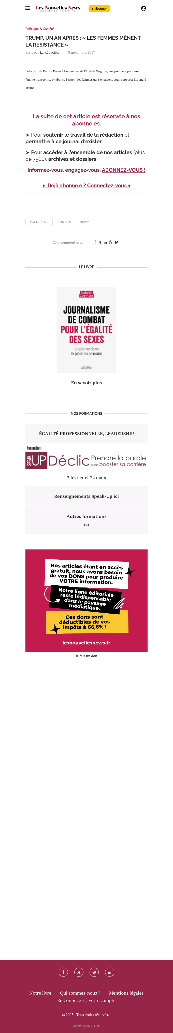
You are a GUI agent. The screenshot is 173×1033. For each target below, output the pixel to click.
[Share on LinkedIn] (105, 242)
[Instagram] (94, 972)
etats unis (63, 222)
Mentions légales (126, 993)
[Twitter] (78, 972)
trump (84, 222)
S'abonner (99, 8)
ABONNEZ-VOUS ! (123, 170)
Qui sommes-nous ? (80, 993)
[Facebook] (63, 972)
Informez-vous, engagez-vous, (64, 170)
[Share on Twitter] (100, 242)
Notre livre (40, 993)
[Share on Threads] (110, 242)
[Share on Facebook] (95, 242)
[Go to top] (86, 1026)
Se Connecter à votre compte (86, 1000)
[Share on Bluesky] (116, 242)
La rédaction (50, 52)
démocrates (38, 222)
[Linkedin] (109, 972)
